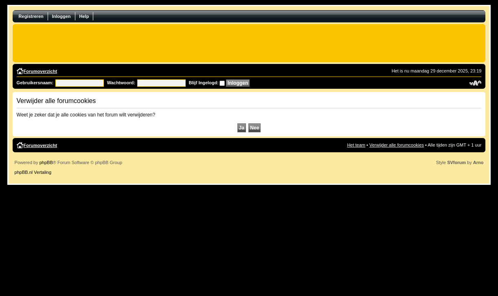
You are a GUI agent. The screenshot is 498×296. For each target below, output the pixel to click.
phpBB (46, 162)
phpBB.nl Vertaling (33, 172)
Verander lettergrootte (475, 83)
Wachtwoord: (121, 82)
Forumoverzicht (40, 71)
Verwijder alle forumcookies (396, 145)
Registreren (31, 16)
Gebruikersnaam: (35, 82)
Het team (356, 145)
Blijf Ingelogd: (204, 82)
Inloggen (61, 16)
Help (84, 16)
